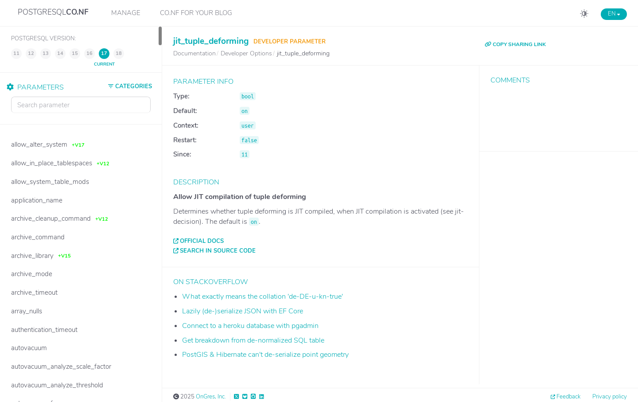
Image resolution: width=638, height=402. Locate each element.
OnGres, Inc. (211, 397)
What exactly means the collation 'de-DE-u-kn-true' (262, 296)
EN (614, 14)
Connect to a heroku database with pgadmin (250, 326)
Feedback (568, 397)
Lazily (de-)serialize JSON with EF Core (242, 311)
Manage (125, 12)
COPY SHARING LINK (515, 44)
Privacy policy (609, 397)
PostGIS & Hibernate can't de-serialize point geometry (265, 354)
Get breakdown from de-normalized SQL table (253, 340)
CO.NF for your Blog (196, 12)
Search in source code (218, 251)
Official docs (202, 241)
